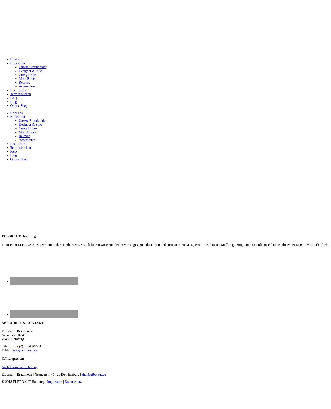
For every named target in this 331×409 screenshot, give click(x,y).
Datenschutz (73, 381)
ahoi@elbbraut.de (25, 350)
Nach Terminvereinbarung (20, 367)
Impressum (54, 381)
